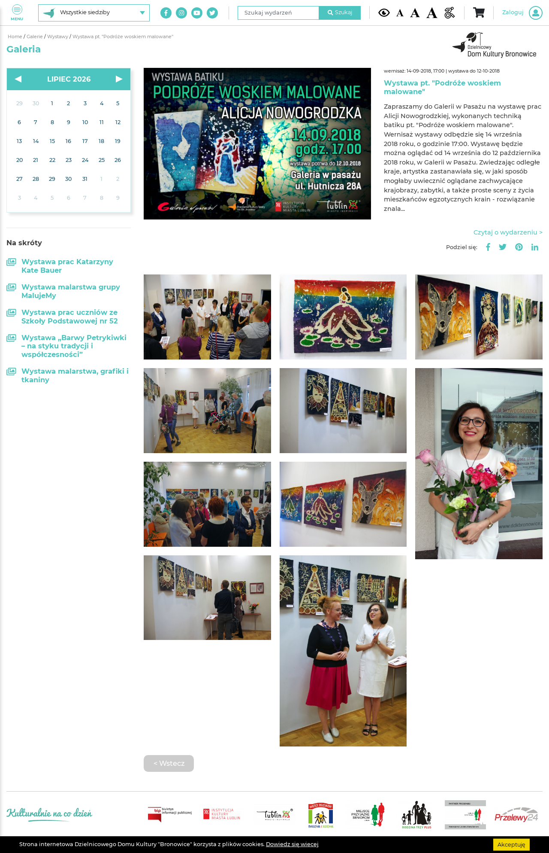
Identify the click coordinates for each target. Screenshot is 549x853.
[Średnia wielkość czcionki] (414, 12)
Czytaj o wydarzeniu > (508, 232)
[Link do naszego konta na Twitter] (212, 12)
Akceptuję (511, 844)
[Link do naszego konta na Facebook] (166, 12)
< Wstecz (169, 763)
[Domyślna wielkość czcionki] (400, 12)
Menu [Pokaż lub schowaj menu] (17, 12)
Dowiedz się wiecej (292, 844)
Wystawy (58, 37)
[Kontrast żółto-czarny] (384, 12)
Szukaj (340, 12)
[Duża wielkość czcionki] (432, 12)
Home (16, 37)
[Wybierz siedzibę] (94, 12)
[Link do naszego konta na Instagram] (181, 12)
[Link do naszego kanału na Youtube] (196, 12)
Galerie (35, 37)
